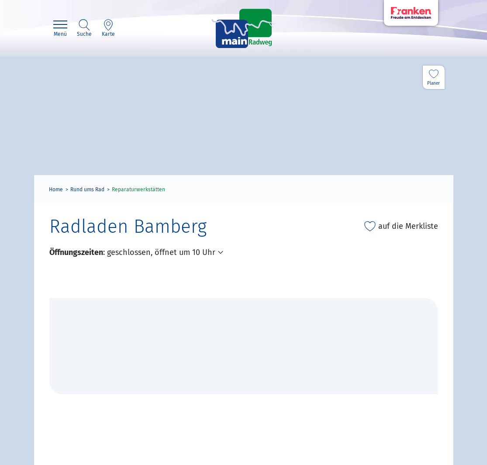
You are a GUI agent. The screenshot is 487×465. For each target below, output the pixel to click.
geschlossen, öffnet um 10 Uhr (161, 252)
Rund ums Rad (87, 189)
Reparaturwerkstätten (138, 189)
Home (56, 189)
